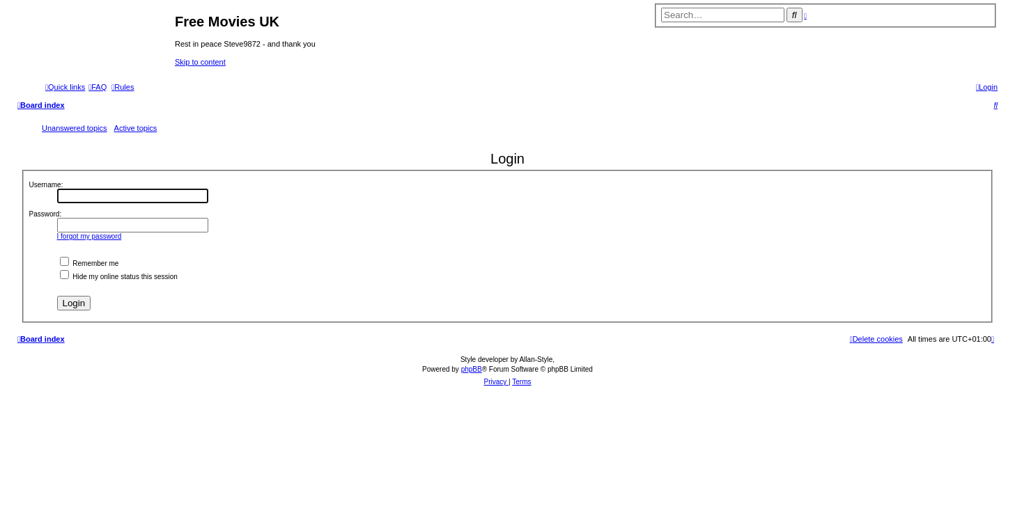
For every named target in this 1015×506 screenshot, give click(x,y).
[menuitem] (97, 87)
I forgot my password (89, 236)
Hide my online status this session (119, 276)
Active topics (135, 128)
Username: (46, 185)
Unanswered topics (74, 128)
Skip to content (200, 62)
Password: (45, 214)
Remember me (89, 263)
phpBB (471, 369)
